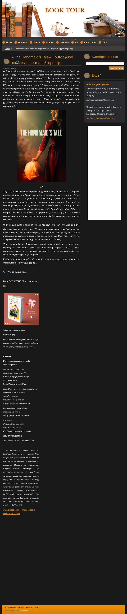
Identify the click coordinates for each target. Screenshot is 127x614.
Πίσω (5, 286)
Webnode (24, 610)
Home (7, 49)
